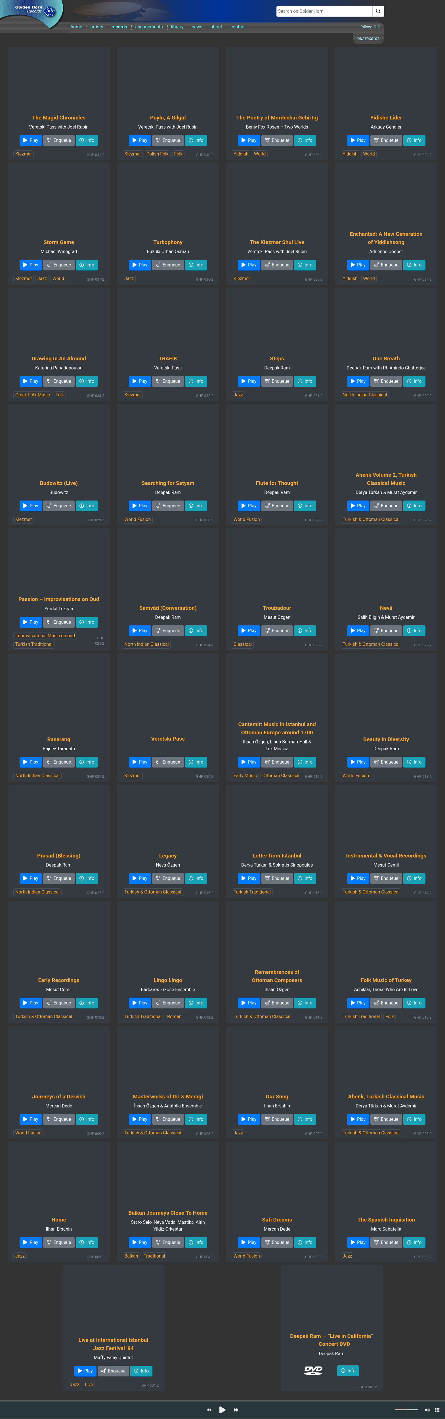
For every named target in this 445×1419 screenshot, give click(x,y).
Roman (174, 1016)
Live (89, 1384)
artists (96, 27)
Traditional (154, 1256)
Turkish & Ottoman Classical (371, 519)
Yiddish (241, 154)
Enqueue (59, 140)
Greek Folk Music (32, 395)
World (260, 154)
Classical (243, 644)
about (216, 27)
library (177, 27)
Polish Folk (157, 154)
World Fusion (137, 519)
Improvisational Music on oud (45, 635)
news (197, 27)
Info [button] (86, 140)
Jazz (42, 278)
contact (238, 27)
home (76, 27)
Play (30, 140)
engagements (149, 27)
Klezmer (23, 154)
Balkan (131, 1256)
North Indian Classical (365, 395)
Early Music (245, 775)
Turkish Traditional (34, 644)
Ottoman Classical (280, 775)
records (119, 27)
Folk (178, 154)
